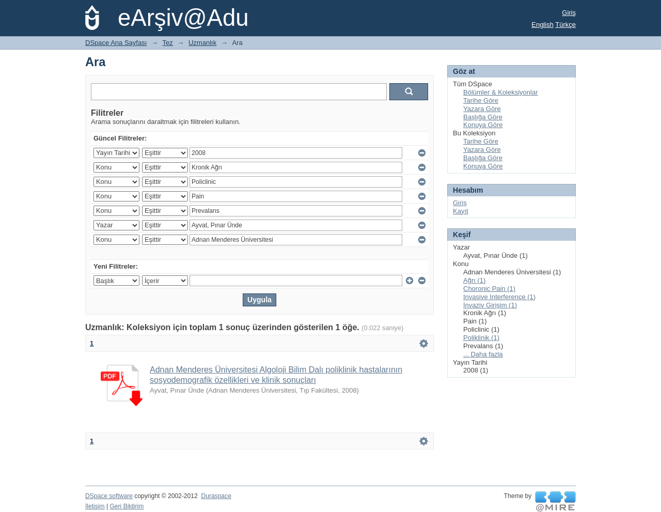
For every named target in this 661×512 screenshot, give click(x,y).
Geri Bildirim (126, 506)
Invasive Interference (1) (499, 297)
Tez (168, 42)
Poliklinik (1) (481, 338)
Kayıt (460, 211)
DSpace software (109, 496)
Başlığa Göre (482, 117)
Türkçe (565, 24)
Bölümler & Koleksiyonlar (500, 92)
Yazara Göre (482, 109)
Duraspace (216, 496)
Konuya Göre (483, 125)
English (542, 24)
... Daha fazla (483, 354)
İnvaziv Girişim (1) (490, 305)
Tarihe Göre (480, 100)
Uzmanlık (202, 42)
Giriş (569, 13)
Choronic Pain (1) (489, 288)
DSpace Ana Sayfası (116, 42)
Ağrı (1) (474, 280)
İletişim (95, 506)
